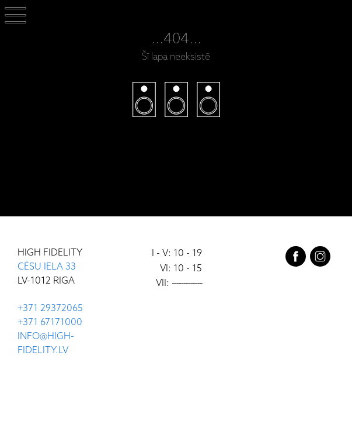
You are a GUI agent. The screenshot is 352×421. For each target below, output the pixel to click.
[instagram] (320, 259)
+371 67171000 (50, 322)
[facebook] (295, 259)
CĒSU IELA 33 (47, 266)
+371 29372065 (50, 308)
